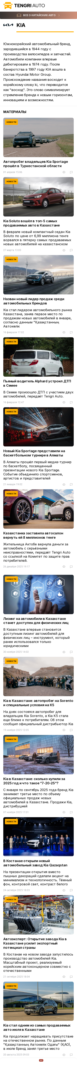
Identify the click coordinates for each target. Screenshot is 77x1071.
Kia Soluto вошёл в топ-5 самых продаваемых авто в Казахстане (31, 223)
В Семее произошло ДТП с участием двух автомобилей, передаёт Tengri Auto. (38, 394)
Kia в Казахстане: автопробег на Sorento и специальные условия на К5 (38, 703)
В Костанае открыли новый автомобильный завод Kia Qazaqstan (35, 863)
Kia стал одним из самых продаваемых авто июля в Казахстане (36, 1027)
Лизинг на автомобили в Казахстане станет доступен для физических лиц (35, 621)
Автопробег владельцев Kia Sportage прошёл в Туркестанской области (35, 164)
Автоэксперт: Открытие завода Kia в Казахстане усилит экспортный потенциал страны (35, 943)
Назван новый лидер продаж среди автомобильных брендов (33, 301)
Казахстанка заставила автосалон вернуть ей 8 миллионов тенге (33, 535)
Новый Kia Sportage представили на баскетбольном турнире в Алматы (34, 453)
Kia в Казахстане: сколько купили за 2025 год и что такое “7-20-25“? (34, 781)
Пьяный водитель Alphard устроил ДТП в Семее (37, 383)
